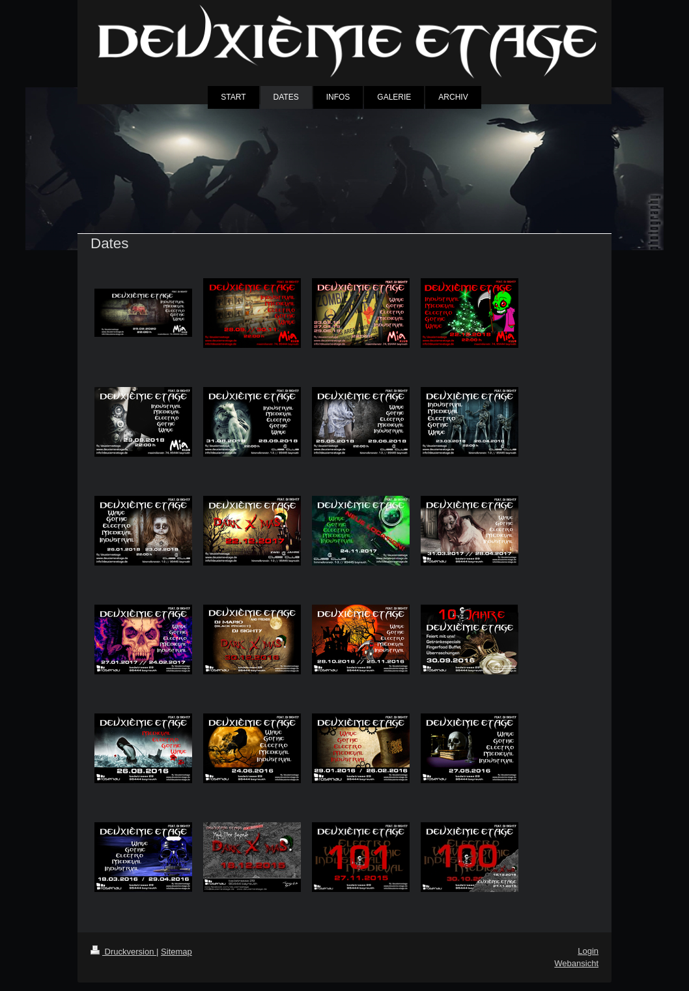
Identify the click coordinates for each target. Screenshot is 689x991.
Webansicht (576, 963)
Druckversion (123, 951)
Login (588, 951)
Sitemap (176, 951)
